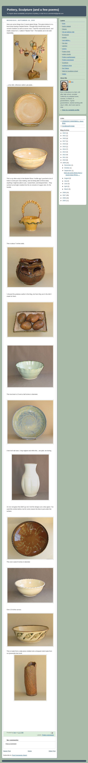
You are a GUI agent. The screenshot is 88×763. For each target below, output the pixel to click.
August (66, 178)
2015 (64, 146)
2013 (64, 152)
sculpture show (67, 65)
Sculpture (65, 63)
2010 (64, 160)
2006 (64, 198)
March (66, 189)
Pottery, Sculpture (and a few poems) (33, 9)
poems (64, 49)
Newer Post (7, 751)
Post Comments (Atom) (19, 755)
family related (66, 26)
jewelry (64, 37)
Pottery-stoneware (48, 735)
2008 (64, 192)
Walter (64, 74)
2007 (64, 195)
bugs (63, 23)
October (67, 168)
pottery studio (66, 54)
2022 (64, 133)
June (66, 183)
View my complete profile (70, 110)
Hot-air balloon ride (68, 32)
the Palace (65, 68)
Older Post (52, 751)
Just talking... (66, 40)
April (66, 186)
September (68, 170)
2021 (64, 136)
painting (64, 46)
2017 (64, 141)
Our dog (64, 43)
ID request (65, 35)
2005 (64, 200)
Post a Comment (11, 744)
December (67, 165)
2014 (64, 149)
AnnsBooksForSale (68, 126)
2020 (64, 138)
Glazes (64, 29)
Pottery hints (66, 51)
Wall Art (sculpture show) (70, 71)
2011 (64, 157)
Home (30, 751)
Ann (72, 82)
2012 (64, 154)
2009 (64, 163)
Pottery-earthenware (68, 57)
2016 (64, 144)
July (65, 181)
